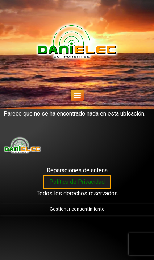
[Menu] (77, 95)
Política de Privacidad (77, 181)
